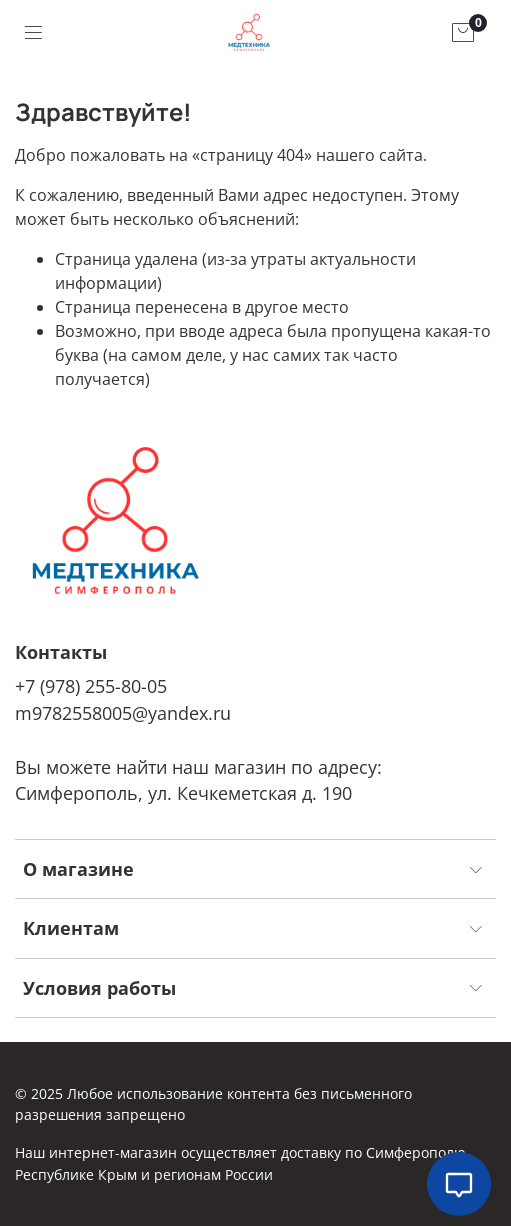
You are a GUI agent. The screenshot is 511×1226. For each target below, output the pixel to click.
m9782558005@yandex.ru (123, 713)
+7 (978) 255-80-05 (91, 686)
